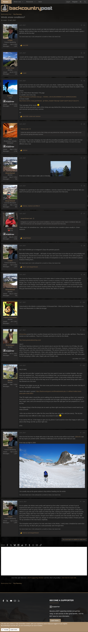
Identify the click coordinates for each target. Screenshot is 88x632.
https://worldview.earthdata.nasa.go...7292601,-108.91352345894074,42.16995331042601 (48, 97)
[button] (10, 2)
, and (31, 116)
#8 (84, 245)
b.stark (5, 20)
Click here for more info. (69, 578)
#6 (84, 186)
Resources (29, 2)
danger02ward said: (26, 218)
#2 (84, 53)
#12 (84, 365)
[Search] (85, 2)
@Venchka (22, 334)
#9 (84, 274)
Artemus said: (25, 129)
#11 (84, 330)
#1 (84, 25)
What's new (17, 2)
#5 (84, 158)
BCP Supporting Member (36, 578)
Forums (5, 2)
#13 (84, 432)
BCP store (53, 616)
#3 (84, 80)
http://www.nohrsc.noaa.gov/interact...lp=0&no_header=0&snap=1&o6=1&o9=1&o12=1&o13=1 (49, 101)
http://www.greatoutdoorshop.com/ (30, 340)
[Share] (81, 25)
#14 (84, 501)
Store (40, 2)
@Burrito (78, 436)
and (30, 267)
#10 (84, 302)
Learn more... (55, 620)
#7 (84, 213)
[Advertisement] (44, 561)
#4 (84, 124)
